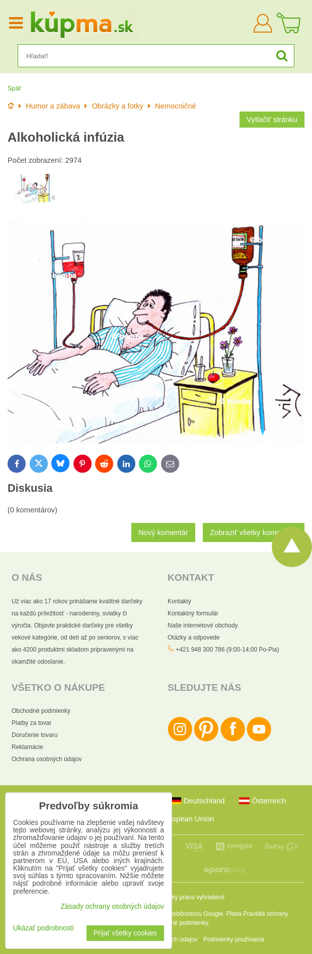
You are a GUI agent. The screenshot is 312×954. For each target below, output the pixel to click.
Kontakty (179, 601)
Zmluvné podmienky (181, 922)
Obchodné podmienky (41, 710)
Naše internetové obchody (203, 625)
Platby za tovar (31, 722)
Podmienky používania (233, 939)
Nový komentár (163, 532)
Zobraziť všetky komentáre (253, 532)
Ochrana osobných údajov (47, 759)
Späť (15, 88)
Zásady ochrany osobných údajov (112, 906)
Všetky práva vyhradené (192, 897)
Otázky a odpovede (193, 637)
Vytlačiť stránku (272, 120)
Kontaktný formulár (193, 613)
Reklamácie (27, 747)
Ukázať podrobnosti (43, 928)
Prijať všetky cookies (125, 933)
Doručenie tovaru (34, 734)
